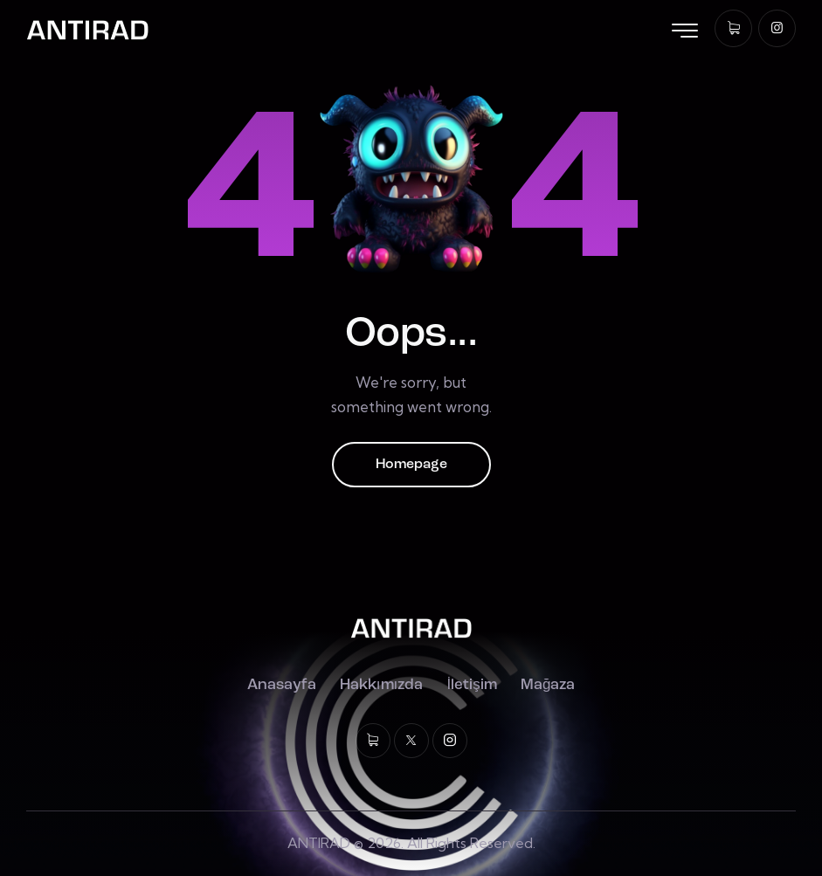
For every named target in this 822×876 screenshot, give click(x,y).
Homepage (411, 465)
